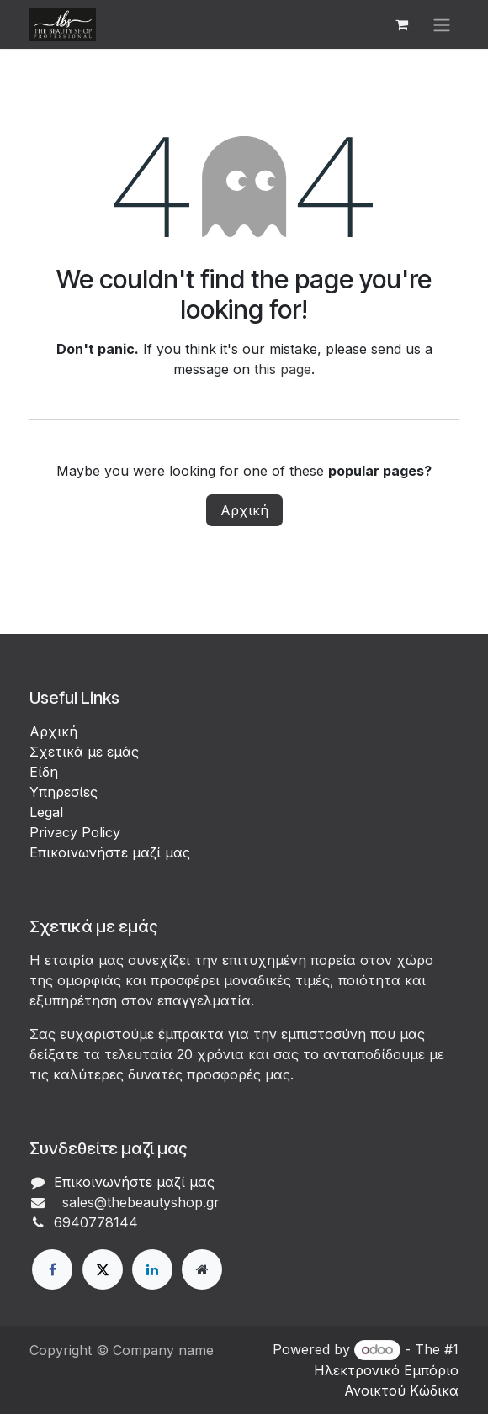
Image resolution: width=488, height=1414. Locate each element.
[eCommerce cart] (401, 24)
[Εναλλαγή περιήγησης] (442, 24)
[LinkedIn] (152, 1269)
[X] (102, 1269)
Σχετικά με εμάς (84, 751)
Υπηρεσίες (63, 792)
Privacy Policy (74, 832)
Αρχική (244, 510)
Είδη (43, 771)
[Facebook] (52, 1269)
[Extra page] (202, 1269)
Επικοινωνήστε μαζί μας (109, 852)
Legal (46, 812)
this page (282, 369)
